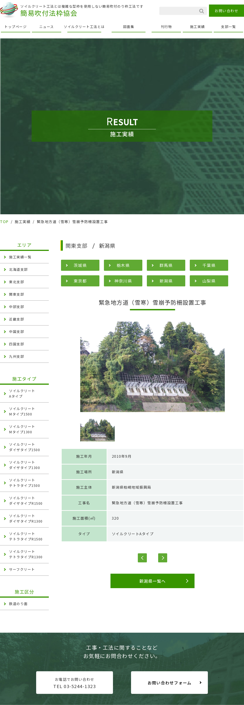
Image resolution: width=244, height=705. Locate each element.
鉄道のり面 (18, 603)
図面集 (128, 26)
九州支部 (16, 356)
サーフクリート (22, 569)
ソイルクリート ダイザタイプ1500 (24, 447)
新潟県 (166, 281)
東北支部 (16, 281)
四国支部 (16, 344)
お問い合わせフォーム (169, 683)
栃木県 (123, 265)
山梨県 (209, 281)
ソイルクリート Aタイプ (22, 393)
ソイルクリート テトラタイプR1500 (26, 536)
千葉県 (209, 265)
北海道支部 (18, 269)
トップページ (15, 26)
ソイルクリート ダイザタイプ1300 (24, 465)
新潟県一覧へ (152, 581)
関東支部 (16, 294)
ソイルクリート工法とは (84, 26)
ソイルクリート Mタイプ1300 (22, 429)
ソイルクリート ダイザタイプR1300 (26, 518)
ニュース (46, 26)
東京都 (80, 281)
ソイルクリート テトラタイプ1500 (24, 483)
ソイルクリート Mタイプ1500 (22, 411)
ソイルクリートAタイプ (133, 533)
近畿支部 (16, 319)
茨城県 (80, 265)
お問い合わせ (226, 10)
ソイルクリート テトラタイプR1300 (26, 554)
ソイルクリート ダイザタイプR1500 (26, 500)
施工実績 (197, 26)
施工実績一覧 (20, 257)
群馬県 (166, 265)
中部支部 (16, 306)
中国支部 (16, 331)
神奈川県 (123, 281)
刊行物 (166, 26)
